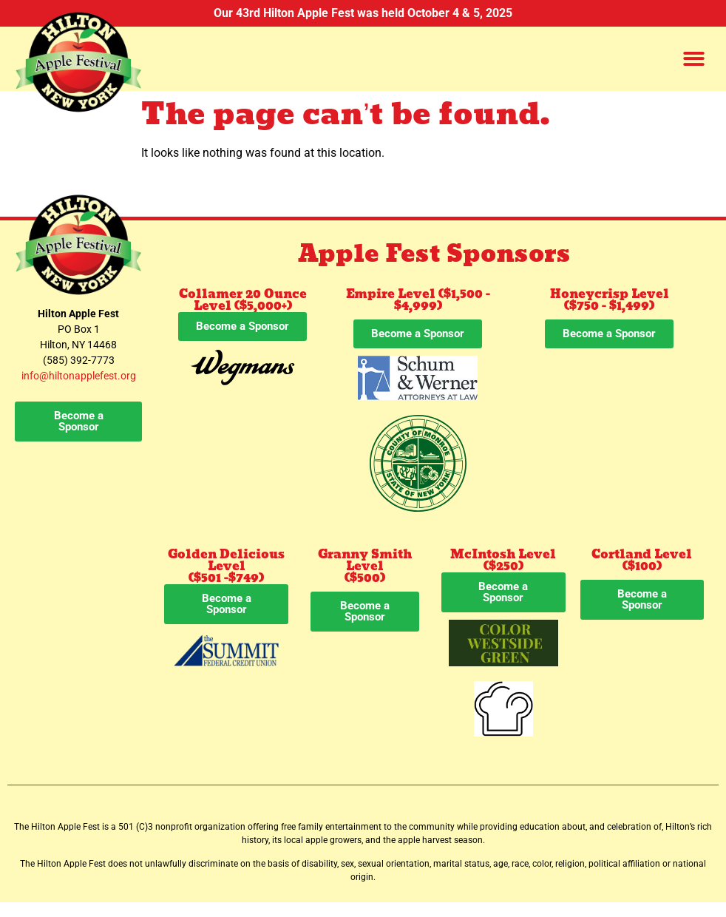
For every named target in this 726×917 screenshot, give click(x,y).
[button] (693, 58)
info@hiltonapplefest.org (78, 376)
